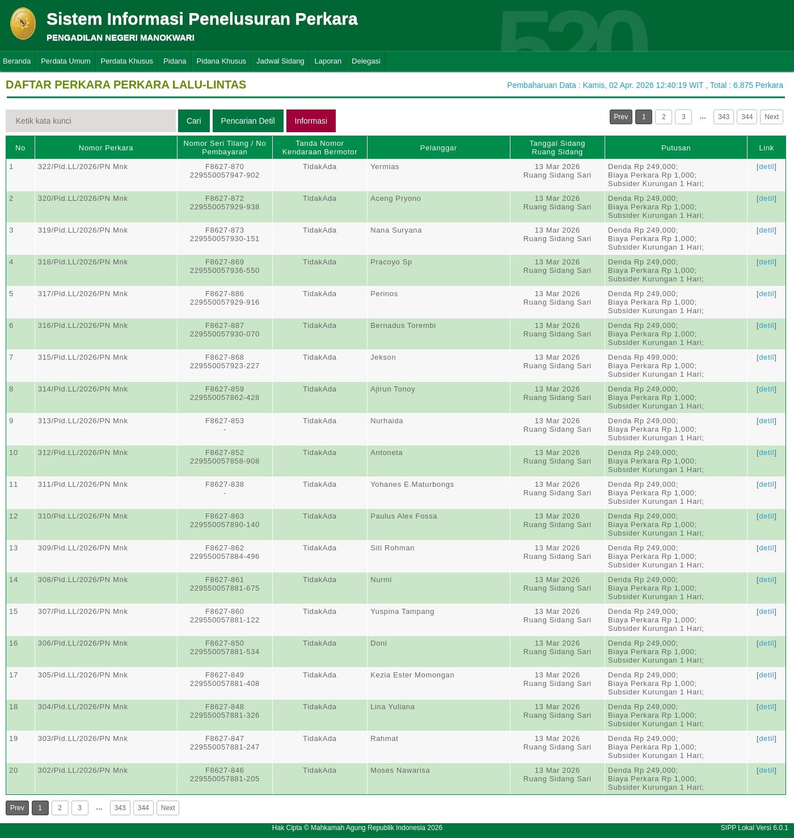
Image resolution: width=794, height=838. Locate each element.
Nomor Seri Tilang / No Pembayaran (224, 147)
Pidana (174, 61)
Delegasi (366, 61)
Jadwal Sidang (280, 61)
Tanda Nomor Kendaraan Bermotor (319, 147)
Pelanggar (438, 148)
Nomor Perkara (106, 148)
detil (766, 166)
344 (747, 117)
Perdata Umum (65, 61)
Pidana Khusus (221, 61)
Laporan (328, 61)
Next (772, 117)
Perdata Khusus (127, 61)
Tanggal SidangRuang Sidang (557, 147)
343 (723, 117)
